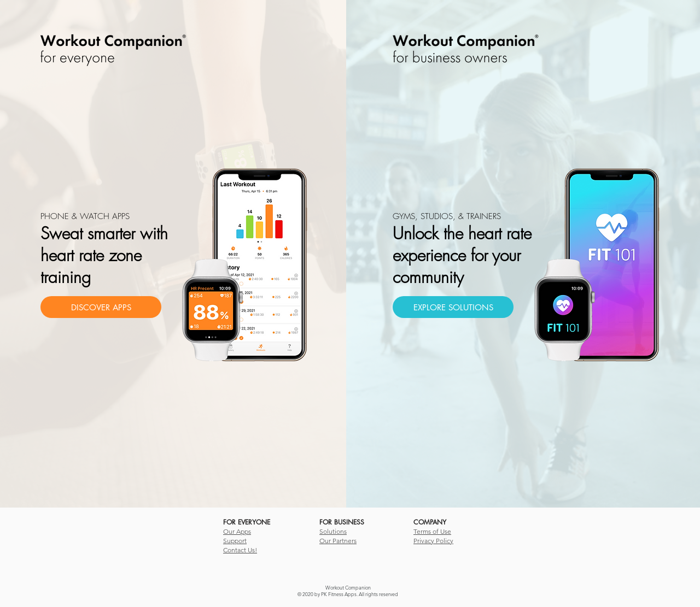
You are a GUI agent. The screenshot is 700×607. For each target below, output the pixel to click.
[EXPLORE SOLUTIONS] (453, 307)
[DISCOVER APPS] (100, 307)
